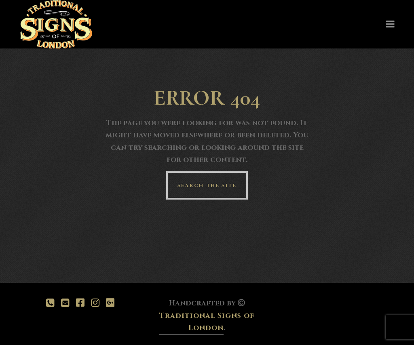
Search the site (207, 185)
